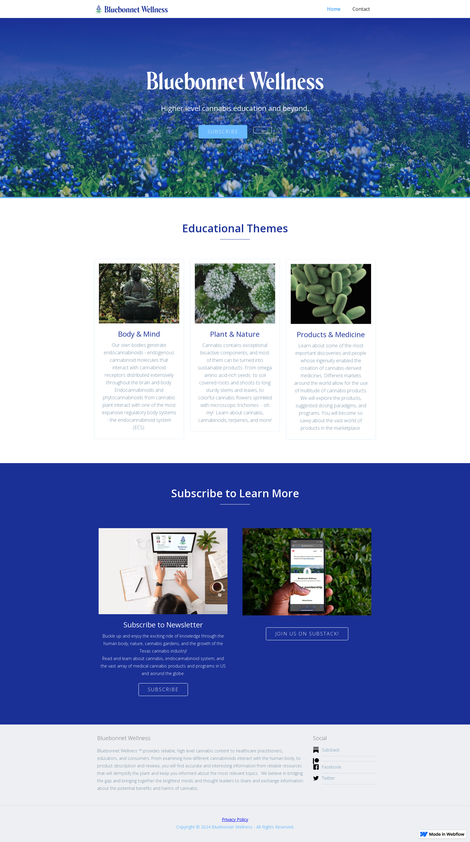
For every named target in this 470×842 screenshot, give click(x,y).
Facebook (331, 767)
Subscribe (163, 689)
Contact (361, 9)
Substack (331, 750)
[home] (131, 7)
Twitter (328, 778)
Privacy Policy (235, 819)
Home (334, 9)
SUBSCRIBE (222, 131)
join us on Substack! (307, 633)
